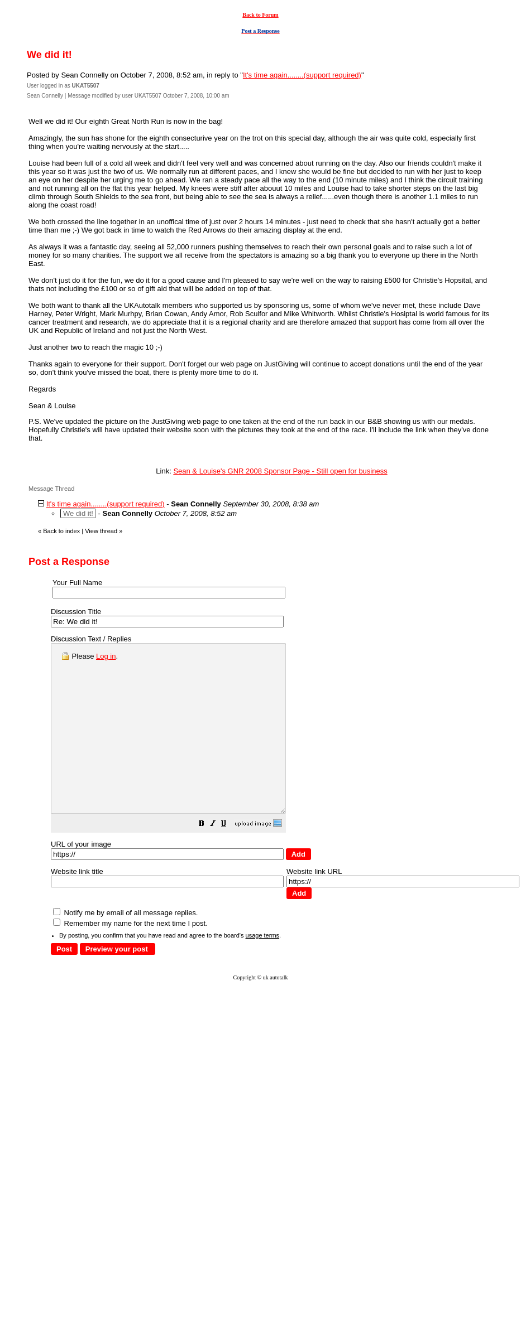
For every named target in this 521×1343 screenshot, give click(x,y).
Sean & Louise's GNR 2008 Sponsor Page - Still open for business (280, 471)
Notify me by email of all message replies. (125, 946)
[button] (229, 858)
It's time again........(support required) (302, 75)
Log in (106, 656)
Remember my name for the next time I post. (130, 957)
